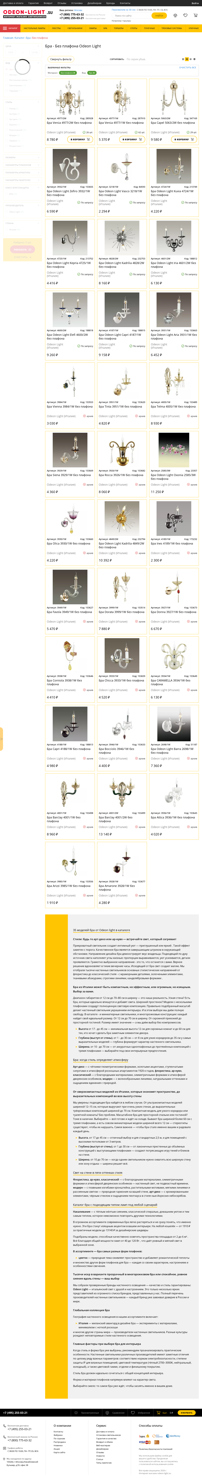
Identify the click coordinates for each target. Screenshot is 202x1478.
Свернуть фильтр (60, 59)
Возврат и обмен (104, 1442)
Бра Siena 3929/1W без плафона (69, 475)
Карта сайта (59, 1452)
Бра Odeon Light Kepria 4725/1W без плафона (69, 265)
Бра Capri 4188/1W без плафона (68, 749)
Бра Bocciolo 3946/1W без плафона (116, 751)
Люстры (15, 74)
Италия (14, 229)
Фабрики (58, 1435)
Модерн (14, 135)
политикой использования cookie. (157, 1464)
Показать (22, 249)
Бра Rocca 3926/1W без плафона (121, 475)
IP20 (13, 194)
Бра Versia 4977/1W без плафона (121, 123)
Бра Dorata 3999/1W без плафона (121, 612)
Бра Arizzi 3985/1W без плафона (68, 886)
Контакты (125, 3)
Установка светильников (108, 1435)
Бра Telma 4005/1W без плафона (173, 406)
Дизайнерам (94, 3)
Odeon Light (16, 211)
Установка (77, 3)
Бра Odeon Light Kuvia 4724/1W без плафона (172, 193)
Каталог (10, 28)
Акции (57, 1448)
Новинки (58, 1445)
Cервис (101, 1425)
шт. (162, 1413)
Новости (100, 1455)
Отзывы (62, 3)
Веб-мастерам (103, 1445)
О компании (62, 1425)
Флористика (16, 146)
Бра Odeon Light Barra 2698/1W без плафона (172, 751)
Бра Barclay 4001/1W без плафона (63, 819)
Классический (17, 130)
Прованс (14, 140)
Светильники (17, 85)
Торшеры (15, 90)
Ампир (13, 108)
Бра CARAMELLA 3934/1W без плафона (170, 682)
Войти (195, 3)
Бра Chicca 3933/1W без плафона (121, 680)
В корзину (80, 139)
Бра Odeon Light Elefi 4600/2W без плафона (67, 336)
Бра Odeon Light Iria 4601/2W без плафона (173, 265)
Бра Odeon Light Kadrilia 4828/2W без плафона (121, 265)
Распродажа (60, 1442)
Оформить (187, 1413)
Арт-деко (15, 119)
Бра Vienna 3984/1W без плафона (70, 406)
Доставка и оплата (13, 3)
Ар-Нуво (14, 114)
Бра (28, 38)
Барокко (14, 124)
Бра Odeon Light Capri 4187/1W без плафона (120, 336)
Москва (78, 10)
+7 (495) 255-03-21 (82, 18)
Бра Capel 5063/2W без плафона (173, 123)
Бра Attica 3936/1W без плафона (173, 817)
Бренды (110, 3)
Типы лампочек (104, 1462)
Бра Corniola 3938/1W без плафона (64, 682)
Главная (8, 38)
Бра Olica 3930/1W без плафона (68, 543)
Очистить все (187, 67)
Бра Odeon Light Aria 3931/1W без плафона (174, 336)
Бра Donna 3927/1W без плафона (173, 612)
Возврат (48, 3)
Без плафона (68, 72)
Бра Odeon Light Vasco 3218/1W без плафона (120, 193)
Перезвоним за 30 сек (124, 10)
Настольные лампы (20, 80)
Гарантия (33, 3)
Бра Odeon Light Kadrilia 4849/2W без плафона (121, 545)
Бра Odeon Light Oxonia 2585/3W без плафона (173, 477)
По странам (59, 1438)
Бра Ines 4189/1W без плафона (172, 543)
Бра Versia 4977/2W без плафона (69, 123)
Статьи (99, 1459)
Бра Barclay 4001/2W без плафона (115, 819)
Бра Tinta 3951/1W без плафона (120, 406)
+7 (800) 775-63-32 (82, 14)
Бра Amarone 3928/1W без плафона (117, 887)
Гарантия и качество (106, 1438)
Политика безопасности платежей (155, 1449)
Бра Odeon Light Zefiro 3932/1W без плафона (68, 193)
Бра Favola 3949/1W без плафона (69, 612)
